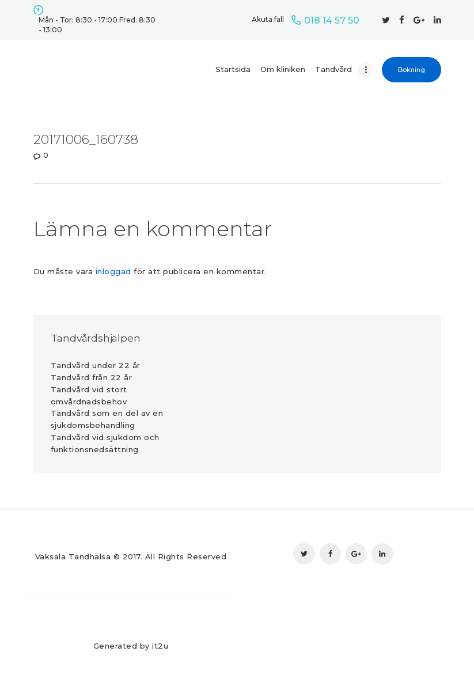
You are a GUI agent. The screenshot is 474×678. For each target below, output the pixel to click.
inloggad (113, 271)
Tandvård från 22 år (91, 377)
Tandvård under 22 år (96, 365)
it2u (160, 645)
